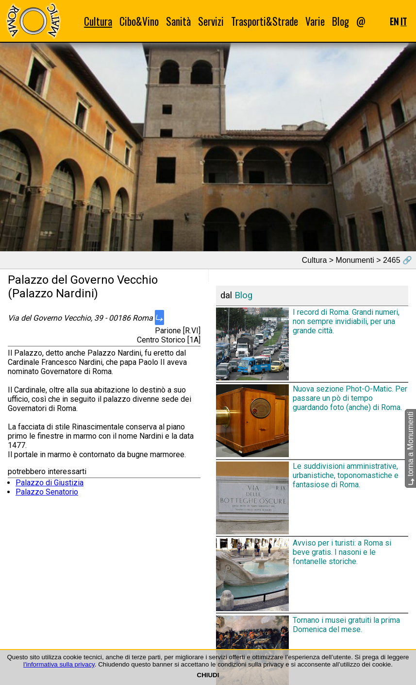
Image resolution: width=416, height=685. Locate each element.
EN (394, 21)
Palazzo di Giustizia (49, 482)
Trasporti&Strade (264, 21)
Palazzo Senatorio (47, 492)
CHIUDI (208, 675)
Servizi (211, 21)
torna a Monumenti (410, 448)
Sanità (178, 21)
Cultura (98, 21)
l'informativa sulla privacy (59, 664)
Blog (340, 21)
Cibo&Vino (139, 21)
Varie (315, 21)
